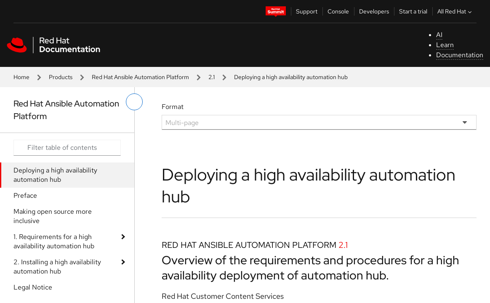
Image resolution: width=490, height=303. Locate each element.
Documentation (459, 54)
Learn (445, 44)
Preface (25, 195)
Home (21, 77)
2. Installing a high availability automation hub (57, 267)
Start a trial (413, 11)
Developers (374, 11)
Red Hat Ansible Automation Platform (140, 77)
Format (173, 106)
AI (439, 34)
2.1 (211, 77)
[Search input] (67, 148)
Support (306, 11)
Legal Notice (32, 287)
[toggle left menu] (134, 101)
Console (338, 11)
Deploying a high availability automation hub (55, 175)
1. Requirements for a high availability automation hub (53, 241)
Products (60, 77)
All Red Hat (455, 11)
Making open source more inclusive (52, 216)
